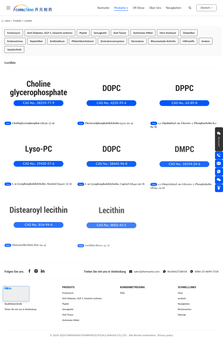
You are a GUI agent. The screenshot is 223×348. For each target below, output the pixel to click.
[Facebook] (29, 271)
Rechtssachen (184, 309)
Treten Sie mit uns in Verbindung (20, 309)
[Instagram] (36, 271)
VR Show (138, 7)
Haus (5, 20)
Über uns (155, 7)
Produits (17, 21)
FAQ (122, 292)
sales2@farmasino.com (144, 271)
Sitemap (182, 314)
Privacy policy (165, 335)
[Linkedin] (43, 271)
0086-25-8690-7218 (204, 271)
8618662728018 (175, 271)
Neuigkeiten (173, 7)
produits (182, 298)
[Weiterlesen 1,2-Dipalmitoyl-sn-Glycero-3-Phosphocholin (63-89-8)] (184, 95)
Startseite (103, 7)
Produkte (120, 7)
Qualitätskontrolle (13, 303)
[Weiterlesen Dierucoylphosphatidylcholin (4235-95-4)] (111, 95)
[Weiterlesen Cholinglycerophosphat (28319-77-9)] (38, 95)
